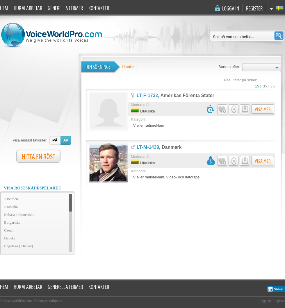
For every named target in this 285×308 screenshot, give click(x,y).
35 (265, 86)
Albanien (11, 199)
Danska (9, 238)
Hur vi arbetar (28, 8)
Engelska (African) (18, 246)
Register (254, 9)
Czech (8, 230)
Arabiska (11, 207)
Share (275, 289)
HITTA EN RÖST (38, 157)
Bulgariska (12, 222)
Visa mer (262, 109)
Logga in (230, 9)
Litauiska (129, 67)
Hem (4, 8)
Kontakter (98, 8)
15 (257, 86)
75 (273, 86)
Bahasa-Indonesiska (19, 214)
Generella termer (65, 8)
